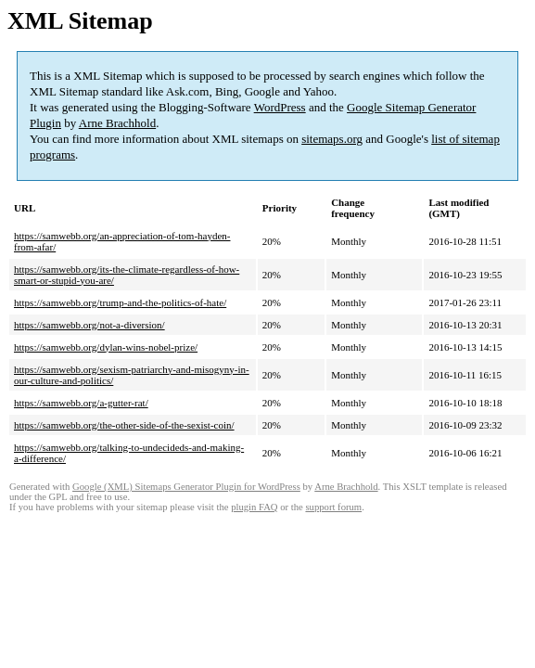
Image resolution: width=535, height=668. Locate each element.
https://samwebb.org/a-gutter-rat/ (81, 402)
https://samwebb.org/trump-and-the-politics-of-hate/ (120, 302)
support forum (333, 507)
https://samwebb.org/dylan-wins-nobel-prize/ (105, 347)
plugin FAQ (254, 507)
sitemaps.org (332, 139)
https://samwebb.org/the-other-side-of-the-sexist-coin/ (124, 424)
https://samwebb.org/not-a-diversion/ (89, 324)
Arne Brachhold (117, 123)
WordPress (280, 107)
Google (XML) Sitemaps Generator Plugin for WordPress (186, 487)
